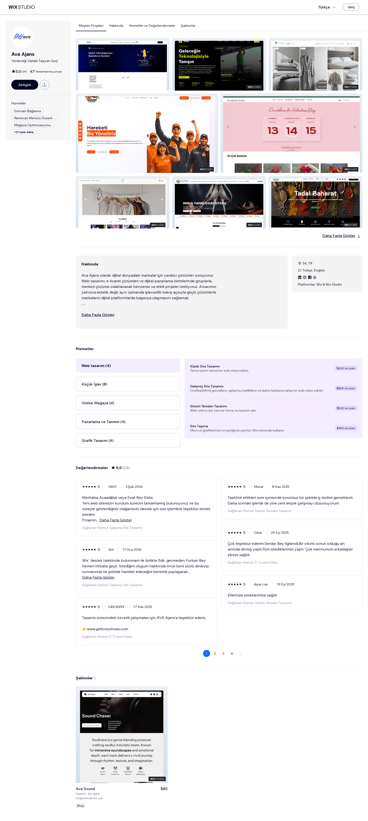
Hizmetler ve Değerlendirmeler (152, 25)
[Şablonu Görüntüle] (122, 747)
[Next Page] (240, 653)
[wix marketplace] (21, 7)
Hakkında (116, 25)
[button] (122, 64)
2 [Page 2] (215, 653)
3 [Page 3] (223, 653)
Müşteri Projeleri (91, 25)
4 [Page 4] (232, 653)
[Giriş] (351, 7)
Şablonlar (188, 25)
